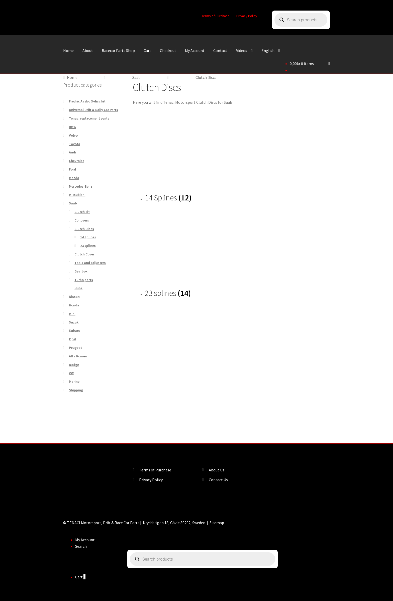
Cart (147, 50)
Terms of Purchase (216, 16)
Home (68, 50)
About (87, 50)
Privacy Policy (246, 16)
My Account (195, 50)
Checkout (168, 50)
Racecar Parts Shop (118, 50)
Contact (220, 50)
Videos (241, 50)
